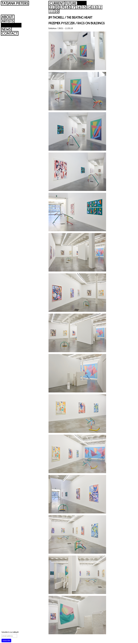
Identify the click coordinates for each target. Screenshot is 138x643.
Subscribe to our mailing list (10, 632)
